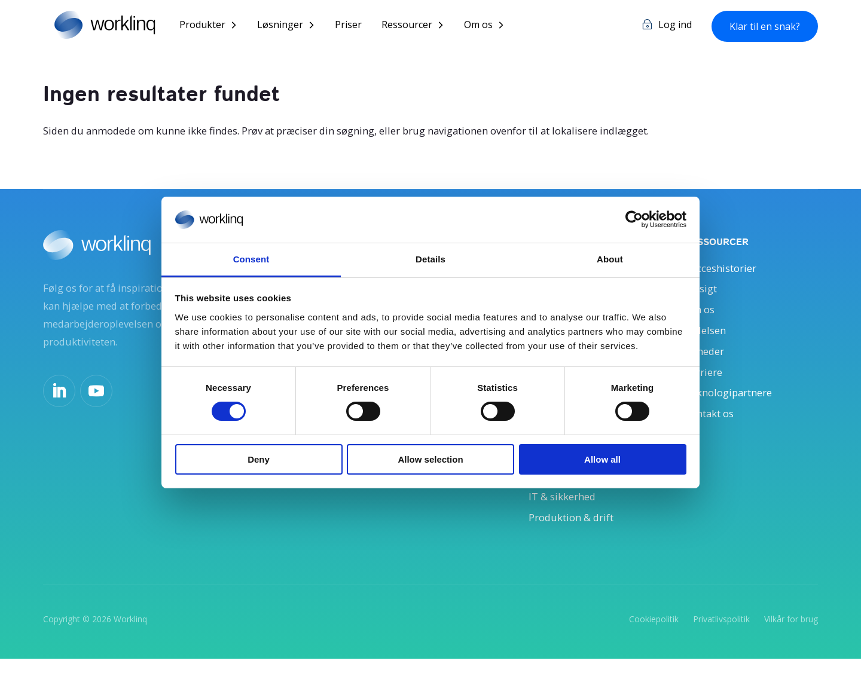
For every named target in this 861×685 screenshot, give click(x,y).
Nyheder (706, 360)
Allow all (602, 459)
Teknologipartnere (733, 406)
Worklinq (130, 644)
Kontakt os (713, 428)
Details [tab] (430, 259)
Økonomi (552, 496)
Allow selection (430, 459)
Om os (491, 26)
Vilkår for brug (791, 644)
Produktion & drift (576, 541)
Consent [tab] (251, 259)
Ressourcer (420, 26)
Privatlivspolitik (721, 644)
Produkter (216, 26)
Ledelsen (707, 338)
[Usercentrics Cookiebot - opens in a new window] (634, 219)
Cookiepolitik (654, 644)
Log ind (675, 26)
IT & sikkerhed (566, 519)
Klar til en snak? (764, 26)
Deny (259, 459)
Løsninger (293, 26)
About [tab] (610, 259)
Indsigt (702, 293)
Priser (361, 26)
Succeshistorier (724, 270)
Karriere (705, 383)
